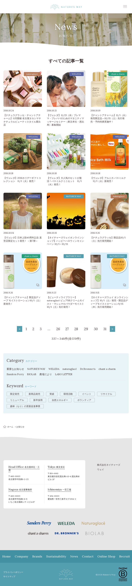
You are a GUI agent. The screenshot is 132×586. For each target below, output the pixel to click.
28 (77, 329)
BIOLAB (33, 374)
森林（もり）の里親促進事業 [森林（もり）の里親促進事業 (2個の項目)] (25, 406)
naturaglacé (73, 369)
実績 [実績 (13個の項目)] (52, 393)
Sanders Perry (16, 374)
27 (67, 329)
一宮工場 (59, 490)
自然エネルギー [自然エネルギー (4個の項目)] (60, 400)
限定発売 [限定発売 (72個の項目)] (14, 393)
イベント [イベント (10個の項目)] (86, 393)
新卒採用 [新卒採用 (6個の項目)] (38, 400)
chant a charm (113, 369)
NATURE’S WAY (38, 369)
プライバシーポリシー (14, 572)
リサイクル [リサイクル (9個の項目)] (106, 393)
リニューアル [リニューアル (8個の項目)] (17, 400)
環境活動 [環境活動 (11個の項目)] (68, 393)
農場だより (47, 374)
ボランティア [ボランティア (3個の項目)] (84, 400)
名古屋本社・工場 (23, 467)
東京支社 (55, 467)
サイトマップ (9, 576)
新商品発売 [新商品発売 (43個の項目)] (34, 393)
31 (108, 329)
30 (98, 329)
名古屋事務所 (19, 490)
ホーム (10, 426)
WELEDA (56, 369)
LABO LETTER (66, 374)
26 (57, 329)
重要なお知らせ (16, 369)
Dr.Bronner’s (92, 369)
